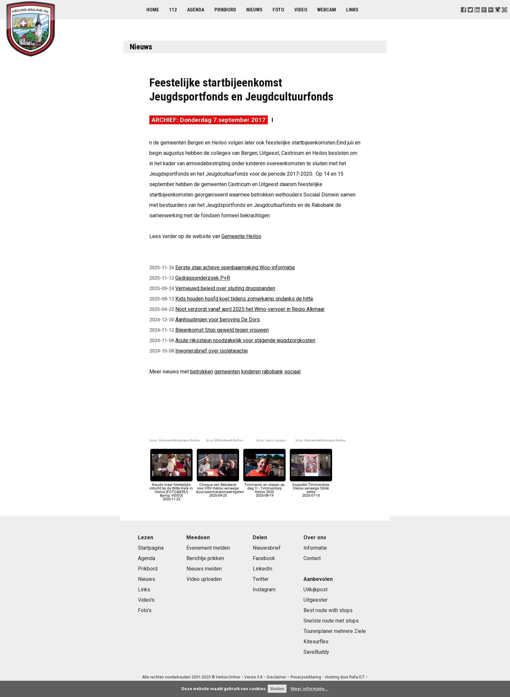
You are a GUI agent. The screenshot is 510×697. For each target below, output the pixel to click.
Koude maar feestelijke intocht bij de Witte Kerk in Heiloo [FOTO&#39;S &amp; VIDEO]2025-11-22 (171, 490)
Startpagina (151, 548)
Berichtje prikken (205, 558)
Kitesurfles (316, 641)
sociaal (292, 372)
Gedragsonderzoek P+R (202, 278)
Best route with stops (328, 610)
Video (300, 10)
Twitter (261, 579)
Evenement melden (208, 548)
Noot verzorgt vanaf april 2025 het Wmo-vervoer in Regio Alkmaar (250, 309)
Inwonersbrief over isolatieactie (211, 351)
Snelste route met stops (331, 621)
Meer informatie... (310, 688)
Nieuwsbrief (267, 548)
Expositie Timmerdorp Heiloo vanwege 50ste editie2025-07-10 (311, 488)
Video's (146, 600)
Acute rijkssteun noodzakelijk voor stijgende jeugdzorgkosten (245, 340)
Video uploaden (204, 579)
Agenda (195, 10)
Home (152, 10)
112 (173, 10)
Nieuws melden (204, 569)
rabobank (272, 372)
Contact (312, 558)
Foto (278, 10)
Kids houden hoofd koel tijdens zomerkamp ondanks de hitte (244, 299)
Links (352, 10)
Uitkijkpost (315, 589)
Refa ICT (357, 677)
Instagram (264, 589)
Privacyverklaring (305, 677)
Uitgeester (315, 600)
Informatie (315, 548)
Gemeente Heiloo (241, 236)
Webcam (326, 10)
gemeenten (227, 372)
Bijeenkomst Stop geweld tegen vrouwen (222, 330)
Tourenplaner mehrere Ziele (334, 631)
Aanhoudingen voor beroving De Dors (217, 319)
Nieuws (254, 10)
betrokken (201, 372)
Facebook (264, 558)
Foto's (145, 610)
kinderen (251, 372)
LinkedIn (262, 569)
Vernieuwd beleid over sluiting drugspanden (225, 288)
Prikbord (225, 10)
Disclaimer (276, 677)
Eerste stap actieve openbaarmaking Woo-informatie (235, 267)
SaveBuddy (316, 652)
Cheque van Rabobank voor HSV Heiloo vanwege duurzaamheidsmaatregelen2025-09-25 (220, 488)
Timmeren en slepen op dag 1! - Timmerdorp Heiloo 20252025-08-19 (264, 488)
